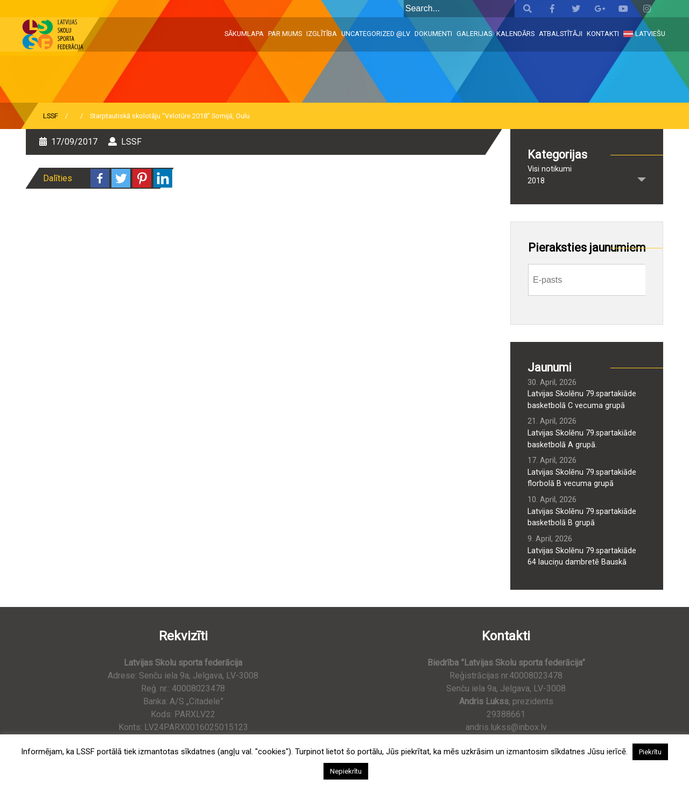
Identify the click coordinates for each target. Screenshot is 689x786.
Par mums (285, 34)
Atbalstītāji (560, 34)
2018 (536, 180)
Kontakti (603, 34)
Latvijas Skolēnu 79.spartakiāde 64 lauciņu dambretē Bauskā (582, 556)
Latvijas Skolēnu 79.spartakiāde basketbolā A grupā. (582, 438)
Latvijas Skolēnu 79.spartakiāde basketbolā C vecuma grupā (582, 399)
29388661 (506, 714)
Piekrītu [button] (650, 752)
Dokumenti (433, 34)
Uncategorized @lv (375, 34)
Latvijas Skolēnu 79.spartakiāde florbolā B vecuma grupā (582, 478)
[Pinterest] (141, 178)
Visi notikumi (550, 169)
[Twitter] (120, 178)
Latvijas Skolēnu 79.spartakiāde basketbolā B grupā (582, 517)
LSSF (50, 116)
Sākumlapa (244, 34)
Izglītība (321, 34)
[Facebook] (99, 178)
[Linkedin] (162, 178)
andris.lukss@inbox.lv (506, 727)
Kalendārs (515, 34)
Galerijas (474, 34)
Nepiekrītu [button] (346, 771)
